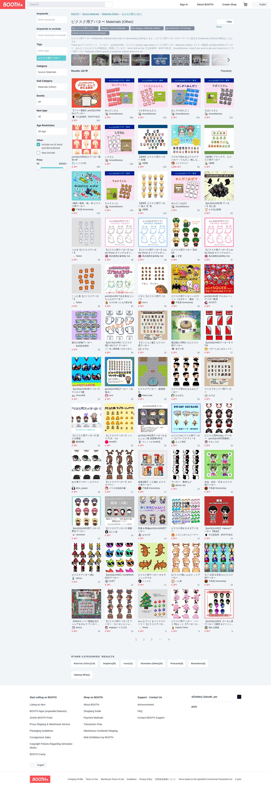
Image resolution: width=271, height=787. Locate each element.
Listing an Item (37, 704)
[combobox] (66, 4)
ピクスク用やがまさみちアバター (184, 390)
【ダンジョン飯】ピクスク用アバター (151, 344)
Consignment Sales (40, 737)
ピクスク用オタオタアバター (184, 529)
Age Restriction (45, 125)
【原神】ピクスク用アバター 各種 (151, 158)
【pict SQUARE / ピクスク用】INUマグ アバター (118, 344)
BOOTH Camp (37, 754)
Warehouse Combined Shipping (101, 730)
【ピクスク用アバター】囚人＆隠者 (85, 437)
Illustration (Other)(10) (151, 663)
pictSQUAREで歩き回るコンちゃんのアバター (119, 297)
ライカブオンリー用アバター (218, 390)
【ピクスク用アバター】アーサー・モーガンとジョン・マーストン (118, 623)
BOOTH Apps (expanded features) (48, 711)
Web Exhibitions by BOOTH (98, 737)
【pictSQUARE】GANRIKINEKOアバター (119, 576)
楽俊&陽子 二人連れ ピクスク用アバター (152, 483)
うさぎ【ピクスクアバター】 (84, 251)
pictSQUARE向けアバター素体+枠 (86, 158)
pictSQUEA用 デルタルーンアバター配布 (218, 297)
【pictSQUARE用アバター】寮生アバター (86, 529)
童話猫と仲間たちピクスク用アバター (184, 344)
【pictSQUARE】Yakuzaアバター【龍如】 (218, 529)
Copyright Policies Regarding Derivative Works (51, 746)
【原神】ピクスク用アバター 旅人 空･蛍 (151, 204)
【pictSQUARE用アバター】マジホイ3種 (86, 390)
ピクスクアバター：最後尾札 (151, 390)
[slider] (39, 168)
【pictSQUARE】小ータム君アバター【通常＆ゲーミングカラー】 (218, 623)
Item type (42, 110)
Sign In (184, 4)
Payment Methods (93, 717)
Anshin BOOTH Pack (41, 717)
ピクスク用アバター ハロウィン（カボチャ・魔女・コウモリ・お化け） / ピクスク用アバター (185, 298)
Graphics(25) (109, 663)
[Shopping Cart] (245, 4)
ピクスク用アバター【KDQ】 (184, 251)
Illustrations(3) (198, 663)
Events (41, 95)
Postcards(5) (176, 663)
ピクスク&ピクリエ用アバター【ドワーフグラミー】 (185, 437)
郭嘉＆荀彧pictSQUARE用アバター (152, 529)
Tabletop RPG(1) (82, 675)
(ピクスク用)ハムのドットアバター (185, 576)
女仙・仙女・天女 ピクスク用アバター (218, 483)
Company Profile (75, 779)
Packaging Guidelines (41, 730)
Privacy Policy (145, 779)
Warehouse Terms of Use (112, 779)
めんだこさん (111, 110)
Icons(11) (128, 663)
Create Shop (229, 4)
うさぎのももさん (147, 110)
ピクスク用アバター (132, 14)
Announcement (146, 704)
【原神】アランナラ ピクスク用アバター (218, 158)
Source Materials (90, 14)
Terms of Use (92, 779)
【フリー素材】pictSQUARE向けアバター (86, 112)
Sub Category (44, 81)
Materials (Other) (110, 14)
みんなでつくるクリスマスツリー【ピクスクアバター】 (151, 623)
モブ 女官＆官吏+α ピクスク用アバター (218, 576)
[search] (101, 4)
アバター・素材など (181, 482)
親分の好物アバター (82, 342)
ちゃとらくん (111, 203)
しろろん (109, 157)
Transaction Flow (93, 724)
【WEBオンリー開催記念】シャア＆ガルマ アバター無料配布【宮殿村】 (86, 623)
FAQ (140, 711)
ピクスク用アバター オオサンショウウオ (152, 576)
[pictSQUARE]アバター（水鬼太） (119, 390)
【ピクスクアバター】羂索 (118, 528)
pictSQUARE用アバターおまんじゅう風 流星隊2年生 (152, 437)
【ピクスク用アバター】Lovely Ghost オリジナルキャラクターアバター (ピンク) (218, 251)
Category (42, 66)
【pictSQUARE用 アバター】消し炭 (217, 204)
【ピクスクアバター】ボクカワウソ (118, 483)
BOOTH (75, 14)
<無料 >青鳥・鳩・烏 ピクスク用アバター (86, 204)
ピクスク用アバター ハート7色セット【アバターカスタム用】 (185, 623)
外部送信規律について (165, 779)
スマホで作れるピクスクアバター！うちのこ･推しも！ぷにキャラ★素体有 (185, 158)
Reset (219, 27)
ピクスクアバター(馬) (83, 575)
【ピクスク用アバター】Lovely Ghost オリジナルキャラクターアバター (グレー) (119, 251)
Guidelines (132, 779)
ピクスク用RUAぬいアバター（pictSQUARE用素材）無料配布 (218, 437)
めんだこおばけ (179, 203)
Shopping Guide (92, 711)
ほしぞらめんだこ (180, 110)
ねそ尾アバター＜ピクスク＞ (85, 483)
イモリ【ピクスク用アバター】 (151, 297)
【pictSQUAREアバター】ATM (218, 344)
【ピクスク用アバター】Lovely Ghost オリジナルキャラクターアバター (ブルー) (152, 251)
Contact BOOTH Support (151, 717)
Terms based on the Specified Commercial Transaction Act (205, 779)
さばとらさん (211, 110)
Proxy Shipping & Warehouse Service (50, 724)
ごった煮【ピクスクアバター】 (85, 297)
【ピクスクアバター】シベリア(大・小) (118, 437)
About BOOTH (205, 4)
